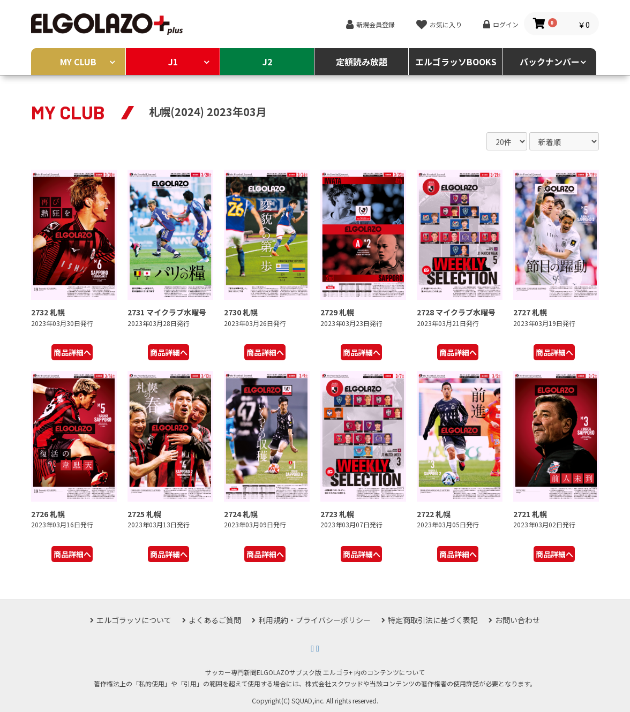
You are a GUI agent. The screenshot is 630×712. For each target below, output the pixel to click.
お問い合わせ (517, 620)
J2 (267, 61)
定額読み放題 (361, 61)
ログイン (506, 24)
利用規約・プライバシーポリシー (314, 620)
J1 (173, 61)
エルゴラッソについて (133, 620)
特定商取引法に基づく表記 (433, 620)
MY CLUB (78, 61)
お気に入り (446, 24)
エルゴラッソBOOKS (456, 61)
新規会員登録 (375, 24)
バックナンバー (550, 61)
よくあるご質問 (215, 620)
